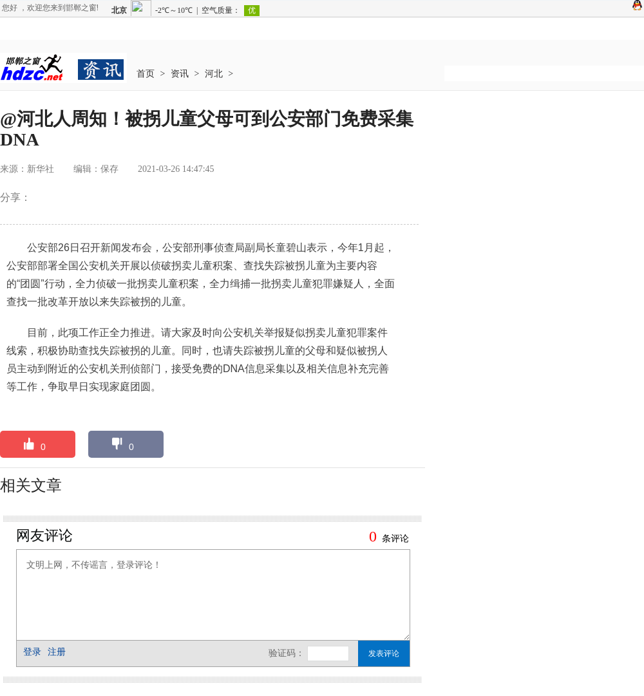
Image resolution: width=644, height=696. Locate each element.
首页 (146, 74)
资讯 (180, 74)
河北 (214, 74)
